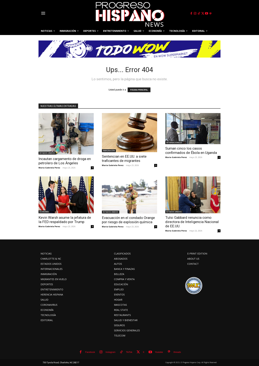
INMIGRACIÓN (109, 150)
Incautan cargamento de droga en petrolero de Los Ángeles (65, 161)
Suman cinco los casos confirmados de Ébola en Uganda (191, 150)
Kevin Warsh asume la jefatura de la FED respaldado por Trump (65, 220)
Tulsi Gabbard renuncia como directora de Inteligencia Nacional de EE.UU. (192, 222)
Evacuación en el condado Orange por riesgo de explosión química (128, 220)
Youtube (159, 352)
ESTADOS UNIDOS (47, 153)
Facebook (90, 352)
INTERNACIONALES (174, 142)
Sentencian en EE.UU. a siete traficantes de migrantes (124, 158)
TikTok (129, 352)
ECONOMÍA (44, 212)
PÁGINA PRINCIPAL (139, 90)
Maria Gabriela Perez (49, 167)
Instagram (110, 352)
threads (177, 352)
